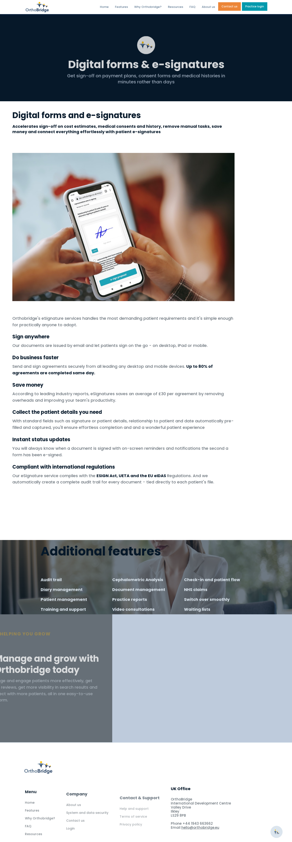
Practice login (254, 6)
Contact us (229, 6)
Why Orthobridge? (148, 7)
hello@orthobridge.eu (200, 827)
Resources (175, 7)
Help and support (134, 819)
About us (208, 7)
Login (70, 835)
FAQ (192, 7)
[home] (49, 7)
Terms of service (133, 827)
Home (104, 7)
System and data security (87, 820)
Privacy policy (131, 835)
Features (121, 7)
